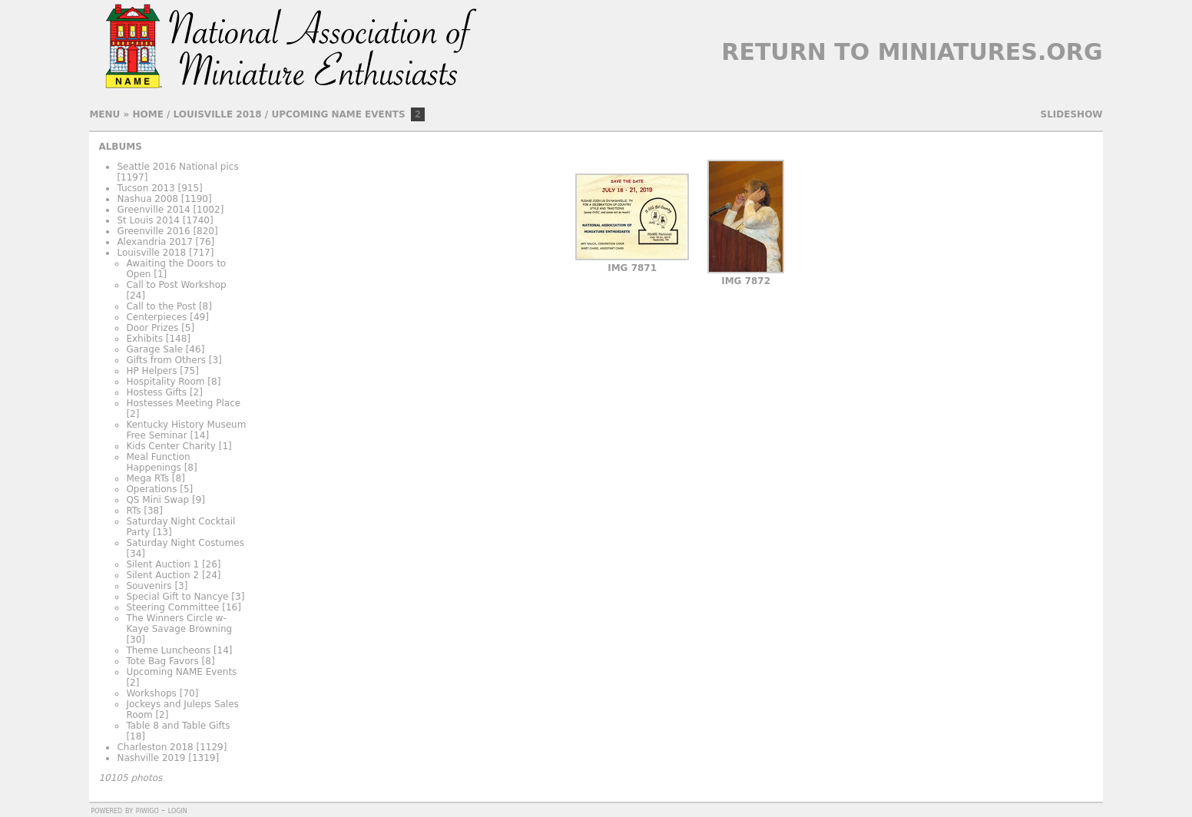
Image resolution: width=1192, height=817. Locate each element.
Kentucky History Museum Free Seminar (186, 430)
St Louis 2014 (148, 220)
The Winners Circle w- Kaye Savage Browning (179, 623)
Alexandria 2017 (154, 242)
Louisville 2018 (218, 114)
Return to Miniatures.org (911, 51)
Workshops (151, 693)
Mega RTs (147, 478)
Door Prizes (152, 327)
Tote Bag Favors (162, 661)
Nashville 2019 (151, 757)
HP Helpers (151, 371)
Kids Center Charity (171, 446)
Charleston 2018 (155, 747)
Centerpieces (156, 317)
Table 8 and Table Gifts (178, 725)
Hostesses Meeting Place (183, 403)
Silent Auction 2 (162, 575)
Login (177, 810)
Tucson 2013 (145, 188)
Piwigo (147, 810)
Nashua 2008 (147, 199)
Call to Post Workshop (176, 285)
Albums (119, 146)
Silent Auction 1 (162, 564)
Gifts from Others (165, 360)
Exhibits (144, 338)
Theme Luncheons (168, 650)
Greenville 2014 (153, 209)
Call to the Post (161, 306)
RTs (133, 510)
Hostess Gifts (156, 392)
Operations (151, 489)
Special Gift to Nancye (177, 596)
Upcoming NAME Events (338, 114)
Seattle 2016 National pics (177, 166)
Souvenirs (148, 585)
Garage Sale (154, 349)
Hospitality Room (165, 381)
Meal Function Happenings (158, 462)
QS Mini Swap (157, 500)
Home (147, 114)
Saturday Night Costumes (185, 543)
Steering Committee (172, 607)
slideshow (1072, 114)
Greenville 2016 (153, 231)
